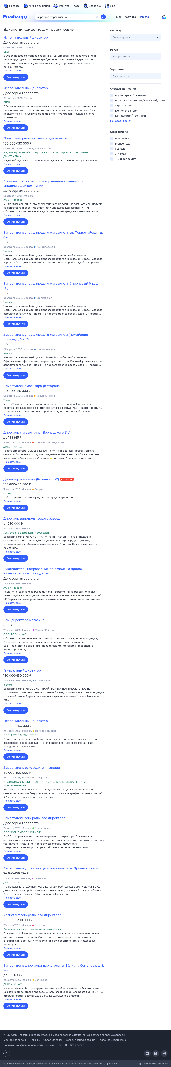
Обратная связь (52, 1040)
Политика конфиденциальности (23, 1045)
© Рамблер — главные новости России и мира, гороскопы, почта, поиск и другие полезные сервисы (64, 1035)
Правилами (112, 1063)
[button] (54, 63)
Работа (144, 17)
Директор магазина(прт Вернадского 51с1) (37, 432)
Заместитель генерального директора (34, 818)
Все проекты (78, 1045)
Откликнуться (16, 77)
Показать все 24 (121, 120)
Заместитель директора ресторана (31, 386)
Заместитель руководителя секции (31, 768)
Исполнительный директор (25, 37)
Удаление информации (113, 1040)
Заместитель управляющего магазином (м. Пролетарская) (50, 868)
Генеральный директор (22, 670)
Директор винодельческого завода (32, 518)
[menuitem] (11, 5)
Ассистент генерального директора (32, 915)
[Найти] (103, 17)
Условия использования (80, 1040)
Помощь (35, 1040)
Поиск (117, 17)
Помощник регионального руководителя (36, 138)
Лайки (50, 1045)
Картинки (131, 17)
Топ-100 (62, 1045)
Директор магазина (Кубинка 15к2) (31, 479)
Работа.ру (162, 1063)
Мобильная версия (14, 1040)
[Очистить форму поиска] (96, 17)
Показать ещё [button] (12, 70)
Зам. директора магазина (24, 620)
